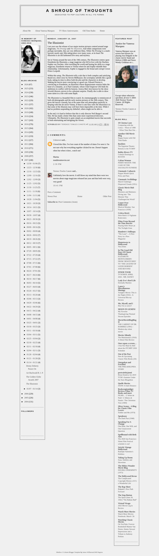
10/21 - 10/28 (32, 203)
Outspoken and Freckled (124, 363)
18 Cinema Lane (125, 123)
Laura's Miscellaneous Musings (124, 288)
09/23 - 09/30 (32, 219)
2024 (26, 92)
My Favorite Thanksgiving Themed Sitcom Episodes (126, 313)
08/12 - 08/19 (32, 243)
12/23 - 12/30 (32, 167)
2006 (26, 394)
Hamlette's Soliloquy (127, 232)
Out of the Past (124, 354)
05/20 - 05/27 (32, 291)
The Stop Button (125, 495)
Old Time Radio (89, 31)
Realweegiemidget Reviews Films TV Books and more (125, 391)
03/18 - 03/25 (32, 327)
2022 (26, 100)
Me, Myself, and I (125, 303)
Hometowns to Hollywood (124, 243)
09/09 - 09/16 (32, 227)
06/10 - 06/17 (32, 279)
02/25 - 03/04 (32, 338)
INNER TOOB (124, 272)
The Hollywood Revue (127, 476)
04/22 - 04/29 (32, 307)
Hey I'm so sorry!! (125, 306)
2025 (26, 88)
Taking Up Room (125, 458)
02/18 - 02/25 (32, 342)
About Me (27, 31)
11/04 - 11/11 (32, 195)
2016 (26, 124)
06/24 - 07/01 (32, 271)
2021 (26, 104)
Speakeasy (122, 416)
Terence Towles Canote (62, 171)
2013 (26, 136)
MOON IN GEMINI (126, 309)
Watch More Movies (126, 512)
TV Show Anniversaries (68, 31)
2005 (26, 398)
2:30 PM (57, 164)
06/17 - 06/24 (32, 275)
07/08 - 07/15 (32, 263)
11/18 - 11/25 (32, 187)
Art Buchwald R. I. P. (34, 373)
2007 (26, 160)
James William (87, 552)
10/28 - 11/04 (32, 199)
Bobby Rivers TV (125, 152)
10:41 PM (58, 185)
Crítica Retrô (123, 213)
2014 (26, 132)
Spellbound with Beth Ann (127, 436)
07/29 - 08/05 (32, 251)
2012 (26, 140)
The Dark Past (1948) (126, 418)
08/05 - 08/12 (32, 247)
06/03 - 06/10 (32, 283)
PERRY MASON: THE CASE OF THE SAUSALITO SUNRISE (127, 165)
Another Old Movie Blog (126, 135)
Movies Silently (124, 335)
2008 (26, 156)
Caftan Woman (124, 160)
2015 (26, 128)
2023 (26, 96)
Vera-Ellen (122, 246)
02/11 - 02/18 (32, 346)
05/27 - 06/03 (32, 287)
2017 (26, 120)
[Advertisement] (79, 22)
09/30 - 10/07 (32, 215)
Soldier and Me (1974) (126, 412)
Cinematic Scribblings (127, 179)
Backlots (121, 144)
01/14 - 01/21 (32, 362)
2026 (26, 84)
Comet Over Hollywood (123, 204)
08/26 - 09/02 (32, 235)
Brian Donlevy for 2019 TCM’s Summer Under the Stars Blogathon (127, 377)
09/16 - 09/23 (32, 223)
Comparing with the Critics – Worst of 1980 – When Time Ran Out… (127, 127)
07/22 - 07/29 (32, 255)
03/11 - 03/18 (32, 331)
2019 (26, 112)
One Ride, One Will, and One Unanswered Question (127, 428)
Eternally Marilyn (124, 283)
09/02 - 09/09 (32, 231)
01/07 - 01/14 (32, 389)
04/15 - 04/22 (32, 311)
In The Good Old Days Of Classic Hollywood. (125, 252)
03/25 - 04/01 (32, 323)
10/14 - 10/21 (32, 207)
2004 (26, 402)
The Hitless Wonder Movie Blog (126, 467)
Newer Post (52, 196)
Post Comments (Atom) (68, 202)
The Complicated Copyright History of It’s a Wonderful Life (127, 480)
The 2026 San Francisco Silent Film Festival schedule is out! (127, 441)
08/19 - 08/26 (32, 239)
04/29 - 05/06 (32, 303)
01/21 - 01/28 (32, 358)
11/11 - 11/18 (32, 191)
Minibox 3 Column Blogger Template (68, 552)
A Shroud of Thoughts (79, 10)
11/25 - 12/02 (32, 183)
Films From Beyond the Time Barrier (126, 222)
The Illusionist (32, 384)
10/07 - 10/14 (32, 211)
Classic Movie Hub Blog (126, 189)
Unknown (57, 140)
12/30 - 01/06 (32, 163)
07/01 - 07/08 (32, 267)
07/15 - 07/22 (32, 259)
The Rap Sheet (124, 487)
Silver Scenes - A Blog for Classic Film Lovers (127, 408)
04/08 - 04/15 (32, 315)
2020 (26, 108)
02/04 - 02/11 (32, 350)
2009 (26, 152)
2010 (26, 148)
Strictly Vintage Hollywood (124, 448)
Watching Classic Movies (125, 521)
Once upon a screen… (127, 343)
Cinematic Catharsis (126, 171)
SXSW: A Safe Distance (127, 386)
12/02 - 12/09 (32, 179)
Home (102, 31)
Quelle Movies (124, 383)
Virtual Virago (124, 503)
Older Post (107, 196)
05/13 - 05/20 (32, 295)
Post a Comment (54, 192)
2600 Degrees (98, 552)
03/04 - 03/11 (32, 335)
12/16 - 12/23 (32, 171)
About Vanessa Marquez (45, 31)
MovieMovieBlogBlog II (127, 321)
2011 (26, 144)
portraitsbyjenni (125, 373)
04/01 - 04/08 (32, 319)
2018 (26, 116)
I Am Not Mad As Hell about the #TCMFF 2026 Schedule (127, 348)
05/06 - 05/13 (32, 299)
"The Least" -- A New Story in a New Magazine (126, 236)
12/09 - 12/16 (32, 175)
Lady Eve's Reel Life (127, 280)
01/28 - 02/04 (32, 354)
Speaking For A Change (124, 423)
